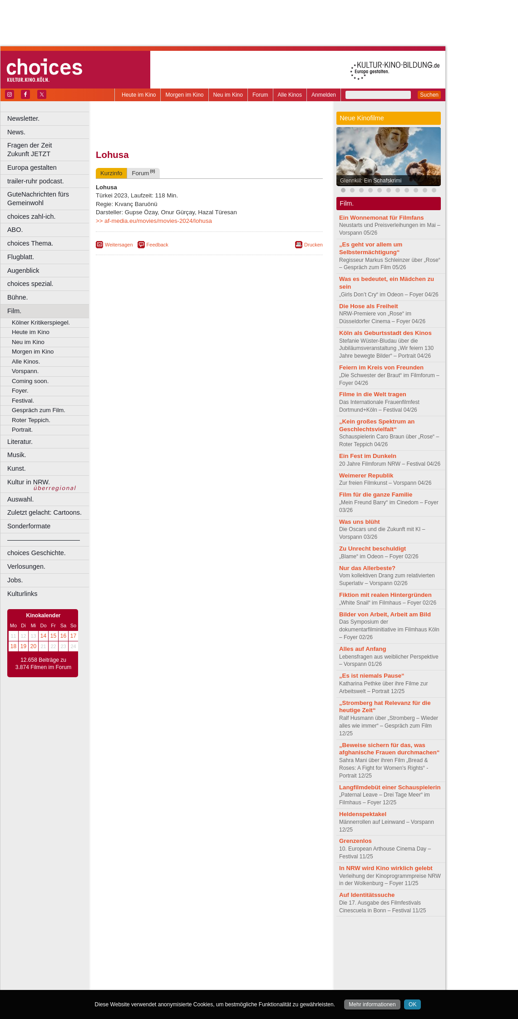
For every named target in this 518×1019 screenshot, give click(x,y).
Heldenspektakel (362, 814)
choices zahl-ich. (31, 216)
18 (13, 646)
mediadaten (283, 938)
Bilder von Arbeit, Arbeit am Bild (385, 614)
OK (412, 1004)
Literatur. (20, 441)
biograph (136, 946)
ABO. (15, 229)
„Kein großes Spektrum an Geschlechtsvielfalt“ (376, 425)
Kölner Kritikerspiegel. (41, 322)
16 (63, 636)
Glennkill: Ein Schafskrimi (370, 180)
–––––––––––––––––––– (43, 539)
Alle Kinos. (26, 361)
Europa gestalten (32, 167)
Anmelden (323, 95)
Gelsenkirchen (195, 961)
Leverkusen (162, 969)
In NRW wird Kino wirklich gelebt (386, 868)
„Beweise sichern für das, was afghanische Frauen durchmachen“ (389, 749)
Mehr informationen (372, 1004)
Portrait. (22, 429)
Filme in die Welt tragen (372, 394)
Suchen (429, 95)
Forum (260, 95)
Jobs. (15, 580)
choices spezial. (30, 283)
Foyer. (20, 390)
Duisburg (276, 953)
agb (260, 938)
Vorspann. (25, 371)
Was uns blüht (359, 521)
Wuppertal (247, 976)
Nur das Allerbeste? (367, 568)
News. (16, 132)
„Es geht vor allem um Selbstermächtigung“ (370, 248)
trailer (209, 946)
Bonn (159, 953)
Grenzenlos (355, 840)
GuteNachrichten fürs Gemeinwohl (38, 199)
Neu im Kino (228, 95)
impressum (204, 938)
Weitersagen (119, 244)
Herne (242, 961)
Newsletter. (23, 118)
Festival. (23, 400)
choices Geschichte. (36, 552)
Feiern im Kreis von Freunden (381, 367)
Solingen (211, 976)
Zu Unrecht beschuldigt (372, 548)
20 (33, 646)
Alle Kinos (290, 95)
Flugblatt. (20, 257)
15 (53, 636)
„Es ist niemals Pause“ (372, 675)
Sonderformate (28, 526)
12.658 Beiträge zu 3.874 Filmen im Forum (43, 663)
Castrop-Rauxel (187, 953)
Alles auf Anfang (362, 648)
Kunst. (16, 468)
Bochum (140, 953)
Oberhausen (254, 969)
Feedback (157, 244)
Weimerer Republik (366, 475)
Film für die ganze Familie (375, 494)
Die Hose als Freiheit (368, 306)
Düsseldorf (249, 953)
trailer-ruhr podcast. (35, 181)
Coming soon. (30, 381)
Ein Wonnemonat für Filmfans (381, 217)
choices (161, 946)
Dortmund (221, 953)
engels (182, 946)
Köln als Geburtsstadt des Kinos (385, 333)
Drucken (313, 244)
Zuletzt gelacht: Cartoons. (44, 512)
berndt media (170, 938)
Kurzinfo (111, 173)
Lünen (186, 969)
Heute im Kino (139, 95)
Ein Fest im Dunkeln (367, 456)
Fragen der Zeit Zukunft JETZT (49, 150)
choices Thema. (30, 243)
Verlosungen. (26, 566)
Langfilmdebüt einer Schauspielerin (390, 787)
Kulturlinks (22, 593)
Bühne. (17, 297)
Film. (14, 311)
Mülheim (207, 969)
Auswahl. (20, 499)
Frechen (165, 961)
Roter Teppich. (31, 420)
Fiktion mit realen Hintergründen (385, 594)
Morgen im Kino (184, 95)
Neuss (228, 969)
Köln (274, 961)
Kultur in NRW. (28, 482)
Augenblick (23, 270)
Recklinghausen (178, 976)
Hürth (259, 961)
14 (43, 636)
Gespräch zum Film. (38, 410)
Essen (144, 961)
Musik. (16, 454)
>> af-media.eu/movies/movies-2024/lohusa (154, 220)
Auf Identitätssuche (367, 894)
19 (23, 646)
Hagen (224, 961)
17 (73, 636)
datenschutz (236, 938)
